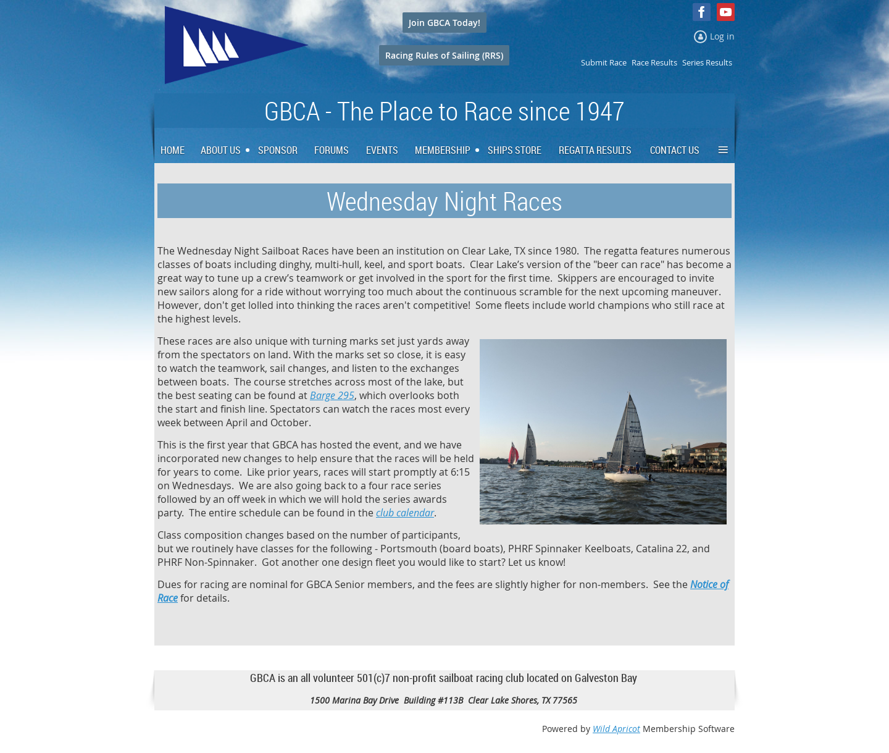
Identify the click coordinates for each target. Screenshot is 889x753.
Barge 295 (332, 395)
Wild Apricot (616, 728)
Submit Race (604, 62)
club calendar (405, 513)
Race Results (654, 62)
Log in (722, 36)
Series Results (707, 62)
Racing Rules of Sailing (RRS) (444, 55)
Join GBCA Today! (444, 22)
